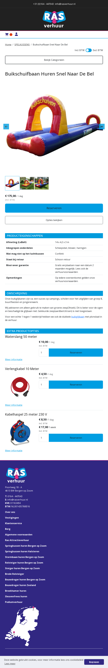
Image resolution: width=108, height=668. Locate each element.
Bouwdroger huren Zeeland (20, 585)
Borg (7, 528)
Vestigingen (12, 517)
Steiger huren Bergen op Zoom (22, 568)
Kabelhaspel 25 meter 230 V (26, 414)
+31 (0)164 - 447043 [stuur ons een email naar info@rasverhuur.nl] (43, 3)
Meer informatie (13, 359)
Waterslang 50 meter (21, 336)
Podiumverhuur (13, 602)
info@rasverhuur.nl (16, 499)
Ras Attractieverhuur (17, 540)
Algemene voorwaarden (18, 534)
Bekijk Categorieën (54, 59)
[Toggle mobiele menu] (99, 34)
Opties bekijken (54, 220)
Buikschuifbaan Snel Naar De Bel (50, 44)
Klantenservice (13, 523)
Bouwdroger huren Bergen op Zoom (25, 579)
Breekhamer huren (15, 590)
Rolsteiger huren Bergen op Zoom (24, 562)
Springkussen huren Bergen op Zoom (26, 545)
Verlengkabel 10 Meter (22, 369)
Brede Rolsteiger (14, 573)
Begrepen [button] (94, 662)
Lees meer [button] (9, 663)
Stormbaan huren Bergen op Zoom (24, 557)
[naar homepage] (54, 19)
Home (8, 44)
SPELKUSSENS (22, 44)
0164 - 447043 (13, 496)
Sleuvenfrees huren (16, 596)
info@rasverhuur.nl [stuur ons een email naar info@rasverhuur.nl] (65, 3)
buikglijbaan (77, 316)
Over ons (10, 512)
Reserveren (54, 208)
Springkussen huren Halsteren (22, 551)
